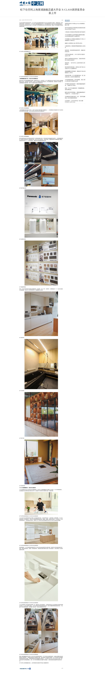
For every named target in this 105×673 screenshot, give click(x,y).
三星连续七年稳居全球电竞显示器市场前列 (75, 32)
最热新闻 (67, 20)
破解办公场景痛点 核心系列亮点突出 (73, 43)
